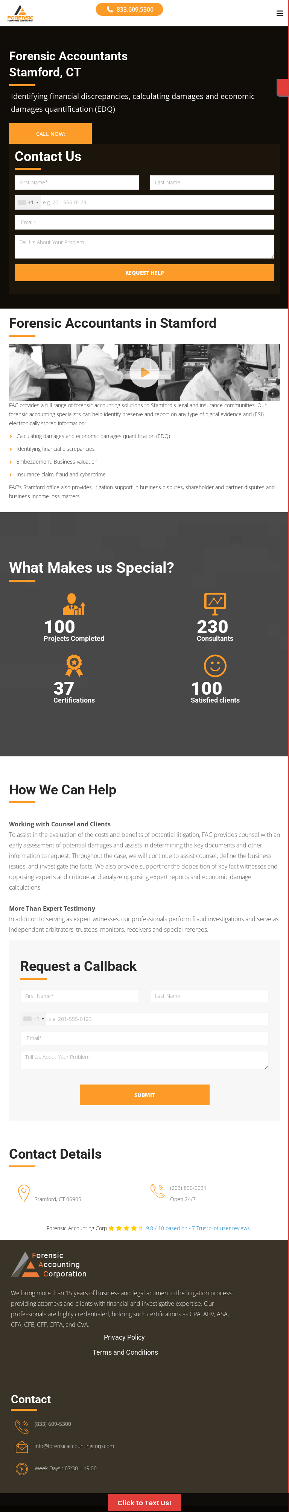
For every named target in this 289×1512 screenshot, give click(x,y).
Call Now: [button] (50, 133)
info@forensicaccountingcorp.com (74, 1420)
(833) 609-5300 (53, 1397)
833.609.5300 (130, 9)
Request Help (144, 272)
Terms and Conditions (125, 1326)
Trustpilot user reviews (198, 1228)
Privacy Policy (124, 1311)
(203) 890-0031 (188, 1187)
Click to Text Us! (144, 1502)
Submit (144, 1094)
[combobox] (28, 202)
